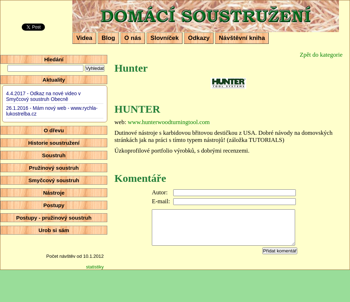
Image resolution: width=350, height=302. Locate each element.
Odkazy (198, 38)
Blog (108, 38)
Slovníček (164, 38)
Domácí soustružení (119, 5)
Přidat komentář (280, 251)
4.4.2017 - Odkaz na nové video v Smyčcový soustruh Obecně (43, 96)
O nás (132, 38)
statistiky (95, 267)
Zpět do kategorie (321, 54)
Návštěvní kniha (242, 38)
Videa (84, 38)
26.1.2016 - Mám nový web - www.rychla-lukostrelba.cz (52, 111)
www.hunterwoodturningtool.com (169, 122)
